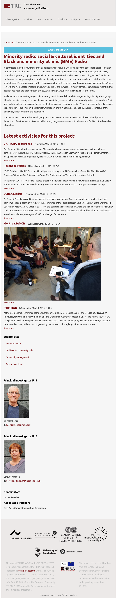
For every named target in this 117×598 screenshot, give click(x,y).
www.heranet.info (26, 571)
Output (75, 19)
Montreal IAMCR (14, 223)
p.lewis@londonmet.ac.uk (18, 425)
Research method (14, 364)
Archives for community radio (19, 350)
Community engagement (17, 357)
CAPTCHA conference (18, 143)
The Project (12, 19)
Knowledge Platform (36, 8)
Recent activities (15, 165)
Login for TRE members (67, 595)
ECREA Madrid (13, 193)
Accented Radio (13, 343)
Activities (28, 19)
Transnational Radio (33, 4)
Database (62, 19)
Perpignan (10, 307)
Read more (9, 160)
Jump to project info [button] (58, 50)
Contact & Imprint (45, 19)
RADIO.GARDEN (92, 19)
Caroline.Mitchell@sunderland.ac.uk (23, 481)
